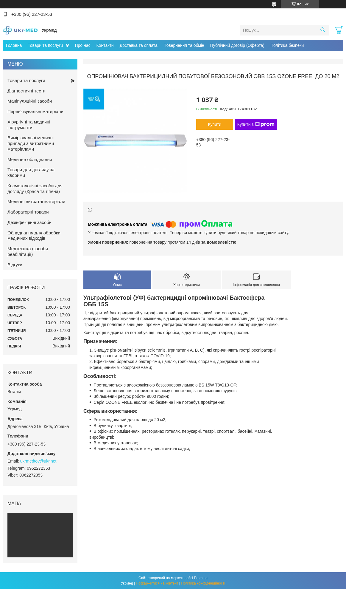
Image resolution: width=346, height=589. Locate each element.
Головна (14, 45)
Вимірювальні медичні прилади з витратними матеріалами (30, 143)
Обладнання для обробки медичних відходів (33, 235)
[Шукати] (322, 30)
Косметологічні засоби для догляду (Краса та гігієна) (35, 188)
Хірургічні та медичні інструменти (28, 124)
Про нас (82, 45)
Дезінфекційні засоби (29, 222)
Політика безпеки (287, 45)
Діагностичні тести (26, 90)
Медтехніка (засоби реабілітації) (27, 251)
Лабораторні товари (28, 211)
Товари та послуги (45, 45)
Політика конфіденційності (203, 583)
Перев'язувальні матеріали (35, 111)
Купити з (256, 124)
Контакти (104, 45)
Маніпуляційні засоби (29, 100)
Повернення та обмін (183, 45)
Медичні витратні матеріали (36, 201)
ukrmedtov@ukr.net (38, 461)
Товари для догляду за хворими (30, 172)
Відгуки (14, 264)
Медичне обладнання (29, 159)
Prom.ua (201, 578)
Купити (214, 124)
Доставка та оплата (139, 45)
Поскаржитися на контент (157, 583)
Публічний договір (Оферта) (237, 45)
